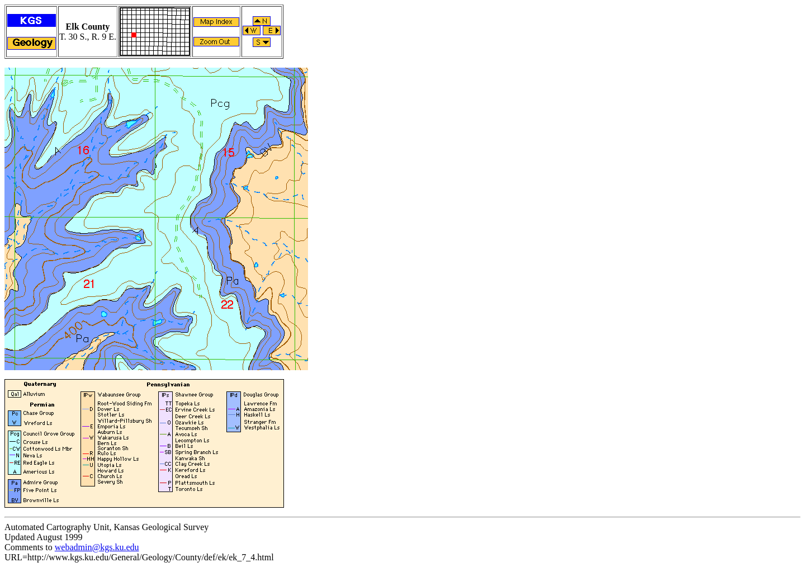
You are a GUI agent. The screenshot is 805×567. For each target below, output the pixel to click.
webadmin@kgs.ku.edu (97, 547)
